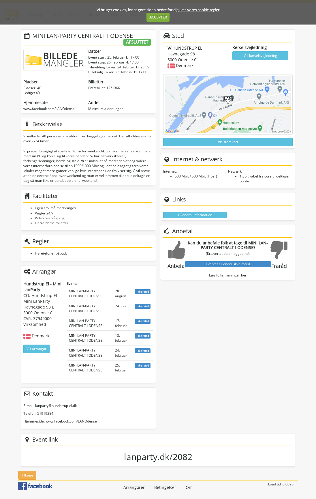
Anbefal (177, 265)
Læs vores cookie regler (199, 9)
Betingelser (165, 487)
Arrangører (134, 487)
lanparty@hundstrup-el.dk (56, 405)
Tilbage (27, 475)
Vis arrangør (36, 348)
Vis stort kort (228, 141)
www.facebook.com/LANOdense (49, 108)
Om (189, 487)
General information (195, 214)
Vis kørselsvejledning (260, 55)
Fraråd (279, 265)
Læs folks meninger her (228, 275)
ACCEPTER (158, 17)
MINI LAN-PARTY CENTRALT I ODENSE (85, 293)
